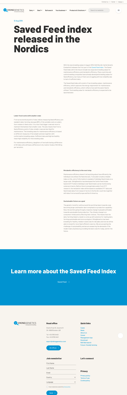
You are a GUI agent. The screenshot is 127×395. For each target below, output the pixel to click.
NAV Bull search (86, 342)
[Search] (99, 10)
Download (84, 340)
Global (120, 2)
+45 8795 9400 (54, 335)
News (82, 330)
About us (84, 333)
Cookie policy (85, 380)
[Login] (112, 10)
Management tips (87, 338)
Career (83, 335)
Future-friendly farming (89, 345)
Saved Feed (63, 282)
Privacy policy (85, 375)
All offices (53, 348)
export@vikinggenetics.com (56, 341)
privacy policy (66, 387)
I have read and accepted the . (60, 387)
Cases (83, 328)
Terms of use (85, 378)
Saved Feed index (97, 67)
